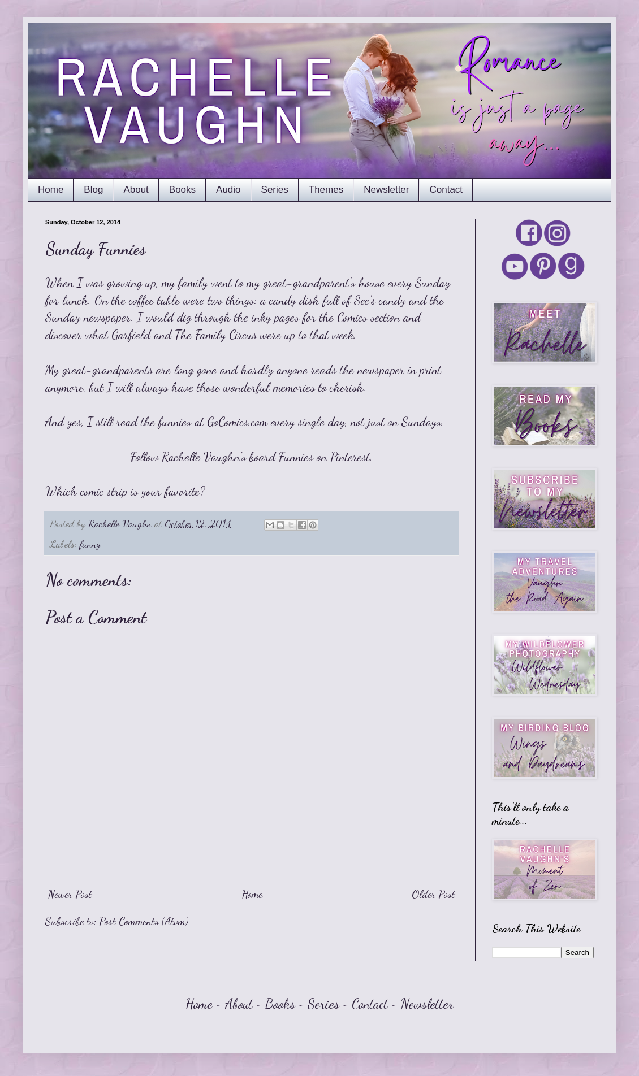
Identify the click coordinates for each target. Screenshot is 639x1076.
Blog (93, 189)
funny (90, 543)
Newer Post (70, 894)
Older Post (433, 894)
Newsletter (386, 189)
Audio (228, 189)
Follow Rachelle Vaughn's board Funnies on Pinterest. (252, 456)
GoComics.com (237, 421)
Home (50, 189)
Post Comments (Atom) (143, 921)
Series (274, 189)
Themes (326, 189)
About (135, 189)
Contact (446, 189)
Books (182, 189)
